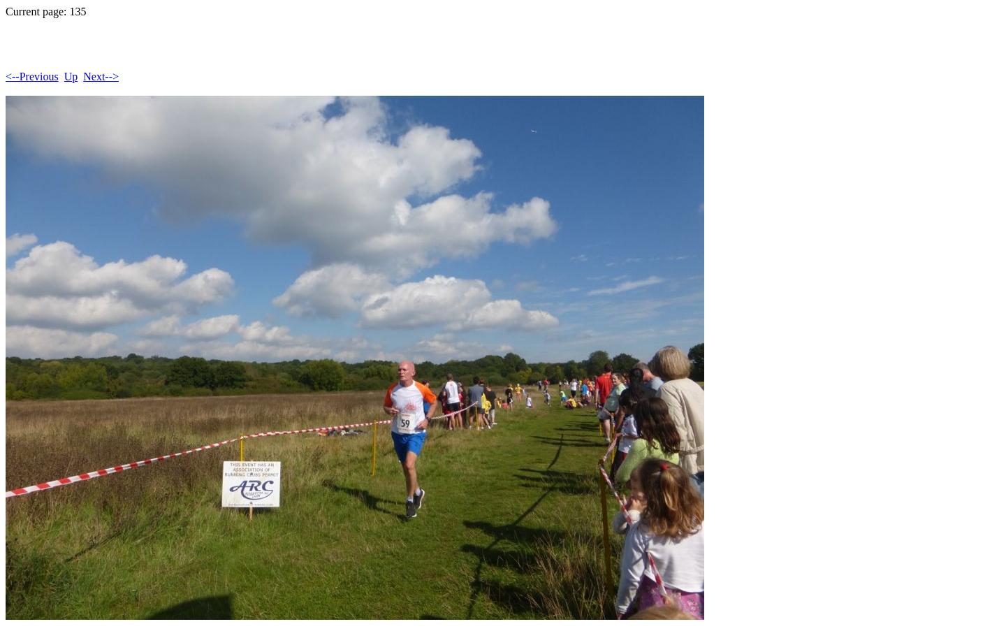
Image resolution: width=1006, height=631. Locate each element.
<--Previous (32, 76)
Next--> (101, 76)
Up (71, 76)
